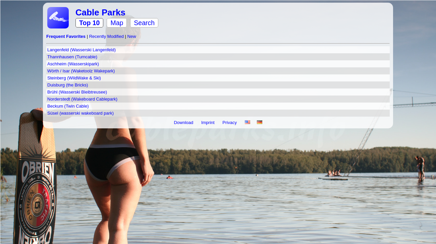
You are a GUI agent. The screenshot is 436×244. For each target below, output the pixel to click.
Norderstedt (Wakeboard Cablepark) (82, 99)
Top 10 (89, 22)
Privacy (230, 122)
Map (116, 22)
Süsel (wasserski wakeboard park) (80, 113)
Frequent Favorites (66, 36)
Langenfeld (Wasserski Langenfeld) (81, 49)
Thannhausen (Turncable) (72, 56)
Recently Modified (107, 36)
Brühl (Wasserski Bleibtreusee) (77, 92)
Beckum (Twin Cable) (68, 106)
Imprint (208, 122)
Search (144, 22)
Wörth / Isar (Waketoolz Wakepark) (81, 70)
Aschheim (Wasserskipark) (73, 63)
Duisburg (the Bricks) (67, 84)
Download (184, 122)
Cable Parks (100, 12)
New (131, 36)
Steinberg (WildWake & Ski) (74, 77)
